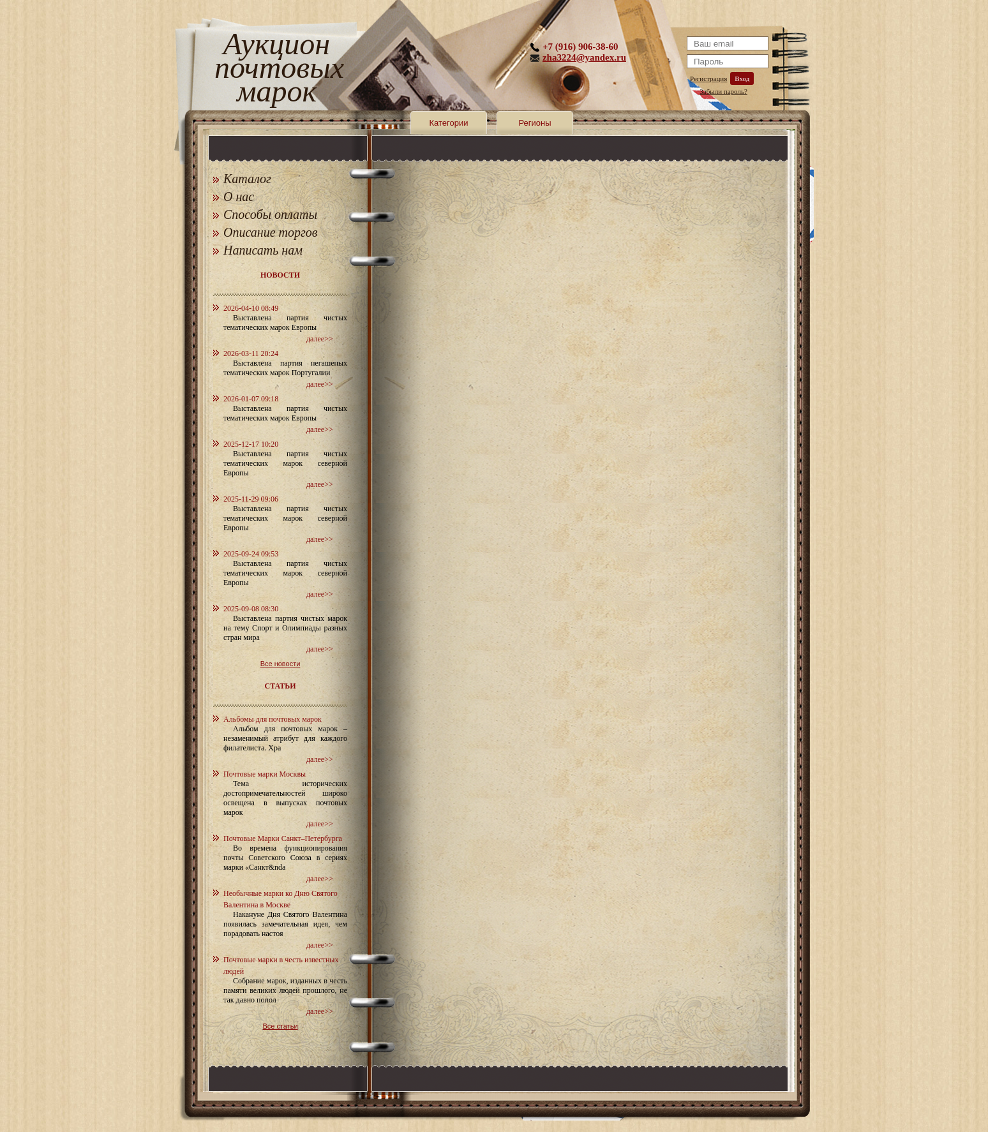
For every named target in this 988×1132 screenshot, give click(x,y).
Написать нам (263, 250)
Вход (742, 78)
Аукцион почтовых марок (276, 70)
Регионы (534, 123)
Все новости (280, 663)
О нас (238, 197)
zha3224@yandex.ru (584, 57)
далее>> (319, 338)
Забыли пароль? (723, 91)
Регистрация (708, 78)
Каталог (247, 179)
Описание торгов (270, 232)
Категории (449, 123)
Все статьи (279, 1026)
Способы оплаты (270, 214)
